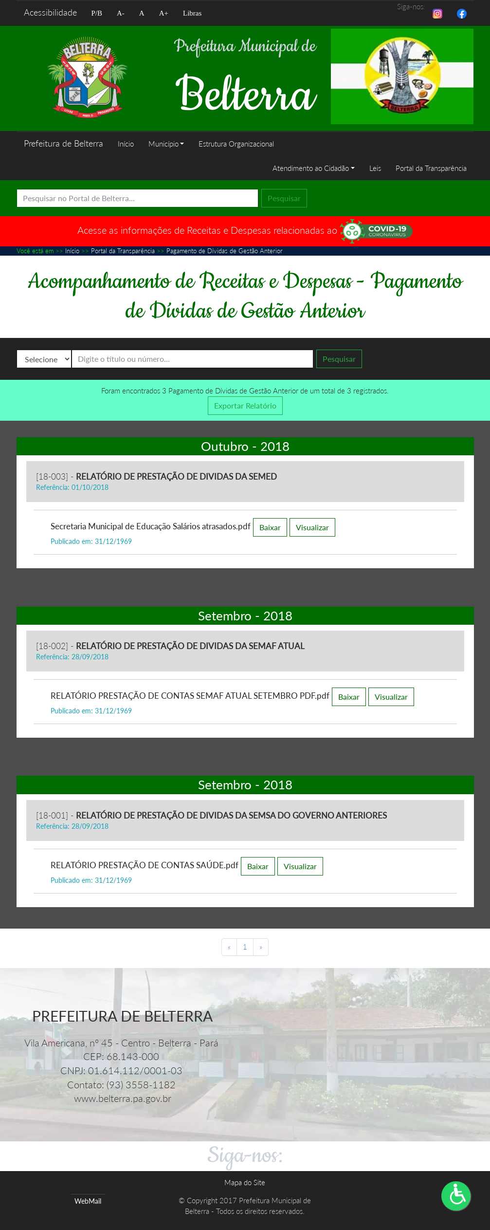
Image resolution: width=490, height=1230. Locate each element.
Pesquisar (284, 198)
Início (126, 143)
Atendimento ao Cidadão (310, 168)
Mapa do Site (244, 1182)
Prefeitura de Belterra (63, 143)
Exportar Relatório (245, 405)
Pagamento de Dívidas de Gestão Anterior (224, 251)
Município (163, 143)
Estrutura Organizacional (236, 143)
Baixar (270, 527)
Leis (375, 168)
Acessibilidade (50, 12)
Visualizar (312, 527)
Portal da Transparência (431, 168)
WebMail (87, 1201)
